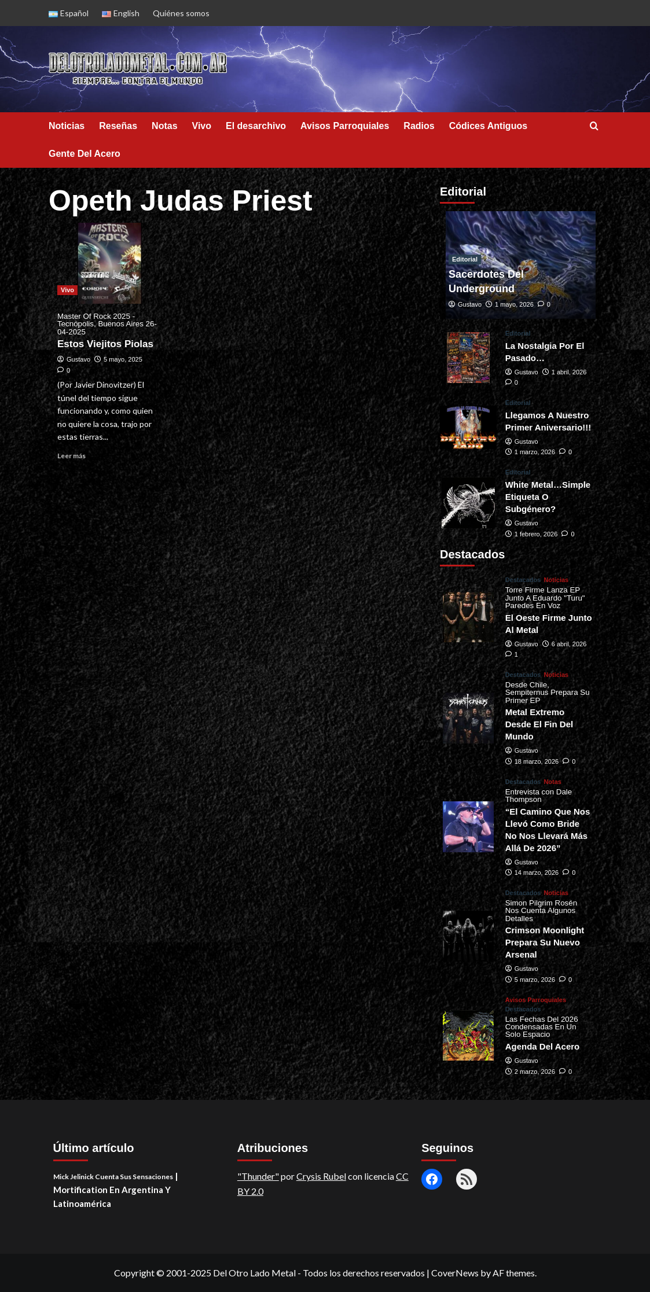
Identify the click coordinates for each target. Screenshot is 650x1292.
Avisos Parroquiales (344, 126)
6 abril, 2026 (569, 644)
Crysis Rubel (321, 1175)
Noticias (67, 126)
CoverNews (455, 1272)
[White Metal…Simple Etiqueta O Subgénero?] (468, 502)
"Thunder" (258, 1175)
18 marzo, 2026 (537, 761)
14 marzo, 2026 (537, 872)
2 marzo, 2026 (535, 1071)
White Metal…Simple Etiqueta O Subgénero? (548, 497)
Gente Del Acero (84, 154)
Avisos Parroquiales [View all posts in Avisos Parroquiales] (535, 1000)
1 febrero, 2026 (536, 534)
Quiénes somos (181, 13)
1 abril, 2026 (569, 372)
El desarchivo (256, 126)
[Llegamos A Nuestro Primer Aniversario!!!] (468, 427)
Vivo (202, 126)
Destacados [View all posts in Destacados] (523, 580)
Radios (418, 126)
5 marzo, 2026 (535, 979)
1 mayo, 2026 (514, 304)
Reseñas (118, 126)
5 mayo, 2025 (123, 359)
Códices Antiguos (488, 126)
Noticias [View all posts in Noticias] (555, 580)
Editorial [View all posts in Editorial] (465, 259)
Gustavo (78, 359)
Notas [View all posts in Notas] (552, 782)
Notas (164, 126)
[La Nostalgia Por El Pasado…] (468, 357)
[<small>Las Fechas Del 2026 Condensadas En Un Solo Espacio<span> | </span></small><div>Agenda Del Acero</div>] (468, 1035)
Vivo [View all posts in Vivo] (67, 289)
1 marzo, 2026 (535, 451)
